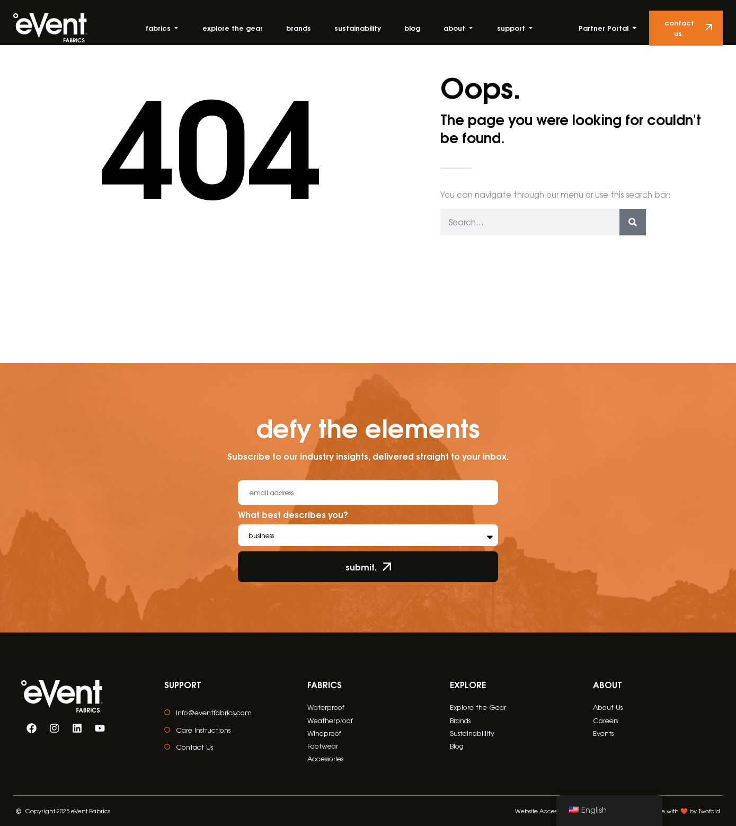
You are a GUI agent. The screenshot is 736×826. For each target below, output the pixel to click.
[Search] (632, 222)
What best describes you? (293, 515)
